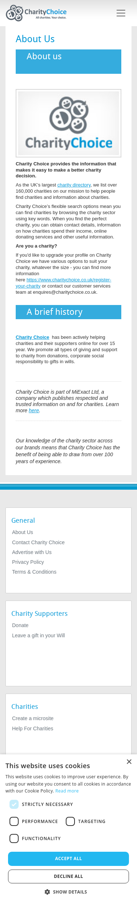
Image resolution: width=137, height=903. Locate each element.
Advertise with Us (32, 552)
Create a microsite (33, 718)
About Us (22, 532)
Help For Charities (32, 728)
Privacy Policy (28, 562)
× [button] (129, 762)
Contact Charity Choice (38, 542)
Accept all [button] (68, 858)
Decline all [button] (68, 876)
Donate (20, 625)
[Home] (39, 13)
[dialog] (68, 828)
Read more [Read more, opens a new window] (67, 791)
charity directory (74, 185)
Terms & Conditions (34, 572)
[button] (68, 891)
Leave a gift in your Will (38, 635)
